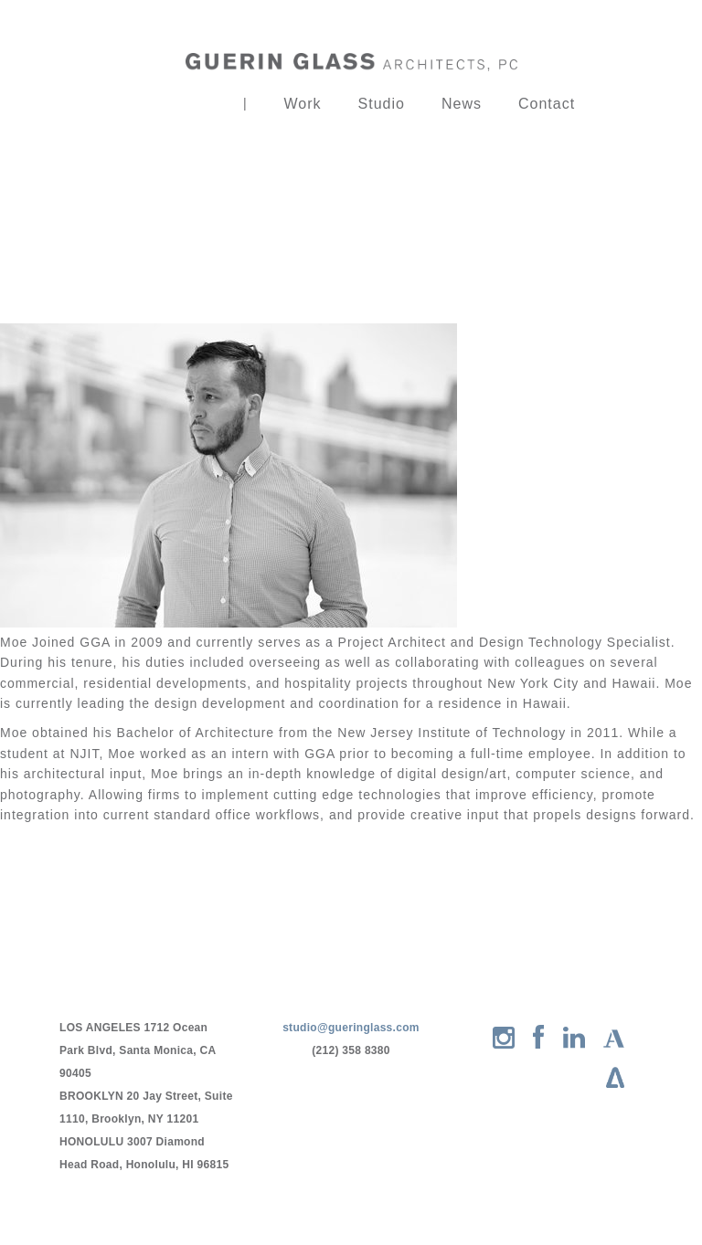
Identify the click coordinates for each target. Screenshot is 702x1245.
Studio (381, 103)
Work (303, 103)
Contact (546, 103)
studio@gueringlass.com (351, 1027)
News (461, 103)
